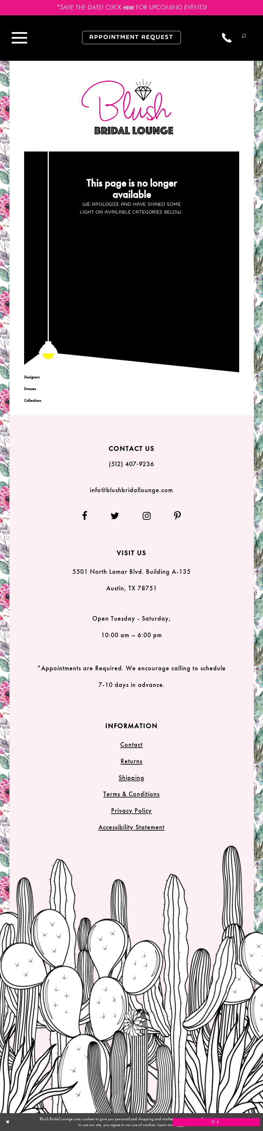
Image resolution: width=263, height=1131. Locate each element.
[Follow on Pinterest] (172, 516)
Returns (131, 761)
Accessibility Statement (131, 827)
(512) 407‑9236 (131, 464)
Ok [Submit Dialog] (216, 1121)
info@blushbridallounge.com (131, 490)
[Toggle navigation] (19, 38)
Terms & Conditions (131, 794)
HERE (128, 8)
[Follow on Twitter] (115, 516)
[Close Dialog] (46, 1122)
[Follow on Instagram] (147, 516)
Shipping (131, 777)
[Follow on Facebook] (90, 516)
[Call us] (227, 38)
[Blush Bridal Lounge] (127, 107)
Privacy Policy (131, 810)
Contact (131, 744)
